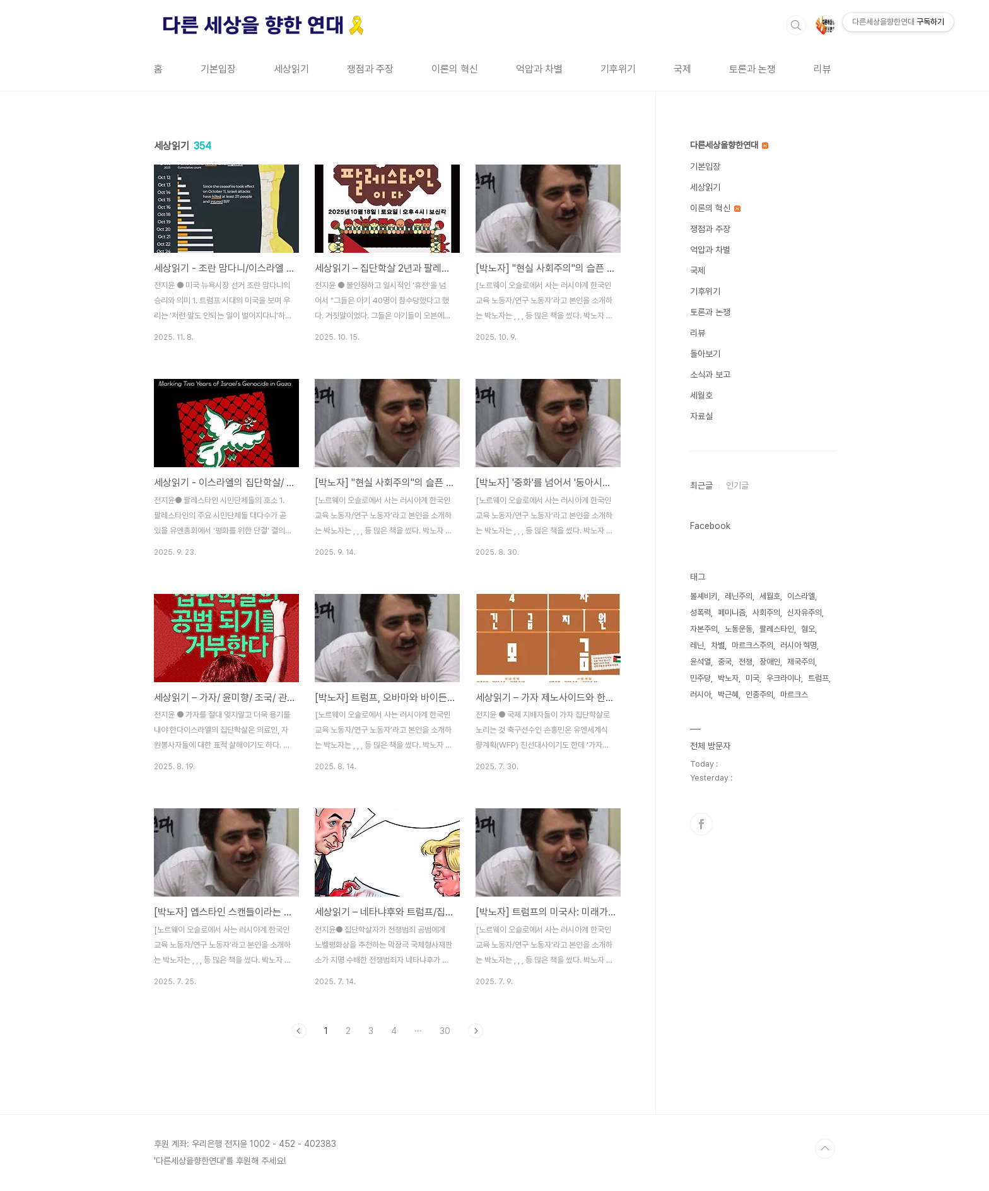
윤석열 (700, 661)
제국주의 (801, 661)
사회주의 (766, 612)
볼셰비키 (704, 596)
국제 (682, 69)
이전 (299, 1030)
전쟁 (745, 661)
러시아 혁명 (798, 645)
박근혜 (728, 694)
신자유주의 (804, 612)
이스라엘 (801, 596)
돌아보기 (705, 354)
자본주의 (704, 629)
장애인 (769, 661)
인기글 (737, 485)
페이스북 (701, 824)
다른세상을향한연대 (729, 145)
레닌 (697, 645)
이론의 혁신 (454, 69)
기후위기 (618, 69)
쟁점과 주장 (370, 69)
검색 (796, 25)
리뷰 (822, 69)
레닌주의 (738, 596)
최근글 (701, 485)
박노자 (728, 678)
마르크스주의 (752, 645)
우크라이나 (783, 678)
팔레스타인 (776, 629)
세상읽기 (291, 69)
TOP (825, 1149)
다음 (475, 1030)
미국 (752, 678)
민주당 (700, 678)
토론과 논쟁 (752, 69)
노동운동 (738, 629)
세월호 (701, 395)
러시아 (700, 694)
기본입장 (218, 69)
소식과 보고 (710, 374)
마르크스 (794, 694)
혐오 (808, 629)
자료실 (701, 416)
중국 (725, 661)
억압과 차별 (539, 69)
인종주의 (759, 694)
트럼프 (818, 678)
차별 (718, 645)
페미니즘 (732, 612)
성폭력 (700, 612)
